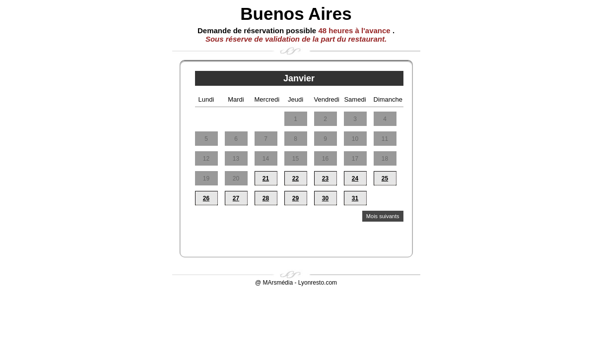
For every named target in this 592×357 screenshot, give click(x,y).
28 (266, 198)
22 (295, 178)
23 (325, 178)
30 (325, 198)
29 (295, 198)
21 (266, 178)
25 (385, 178)
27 (236, 198)
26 (206, 198)
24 (355, 178)
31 (355, 198)
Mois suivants (382, 216)
